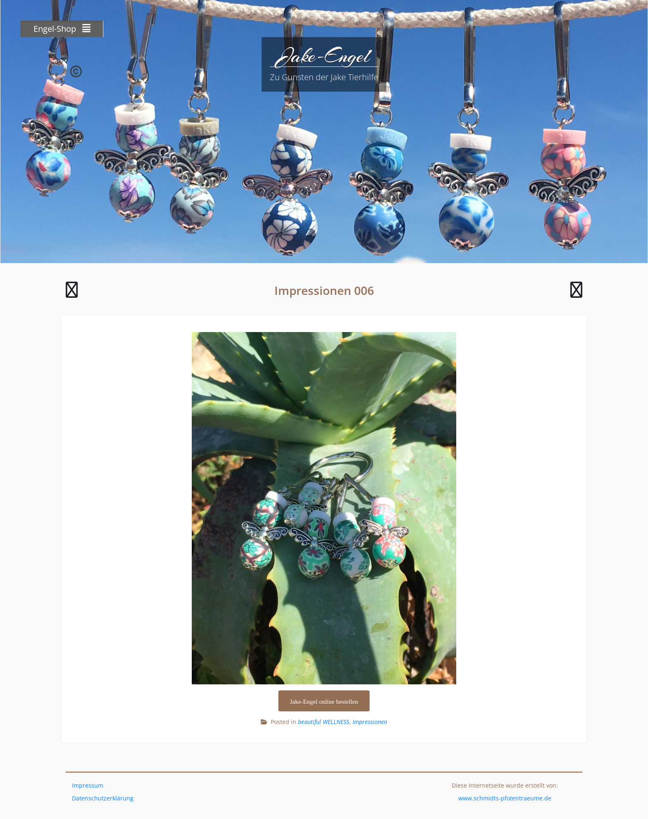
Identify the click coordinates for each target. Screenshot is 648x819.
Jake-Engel (324, 56)
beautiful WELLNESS (323, 722)
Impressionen (370, 722)
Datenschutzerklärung (102, 798)
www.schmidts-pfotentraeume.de (504, 798)
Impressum (87, 785)
